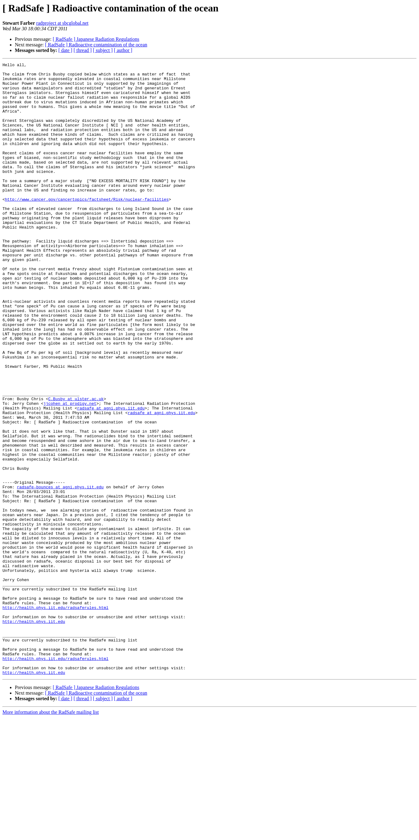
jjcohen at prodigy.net (70, 472)
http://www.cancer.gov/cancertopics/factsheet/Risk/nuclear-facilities (87, 227)
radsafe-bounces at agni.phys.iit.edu (60, 572)
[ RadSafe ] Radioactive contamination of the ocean (96, 44)
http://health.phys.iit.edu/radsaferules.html (55, 717)
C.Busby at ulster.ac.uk (75, 466)
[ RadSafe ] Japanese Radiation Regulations (96, 39)
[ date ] (65, 50)
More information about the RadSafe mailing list (50, 834)
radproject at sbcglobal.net (62, 23)
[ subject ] (103, 50)
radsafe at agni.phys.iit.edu (111, 477)
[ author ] (123, 50)
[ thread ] (82, 50)
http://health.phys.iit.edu (33, 733)
